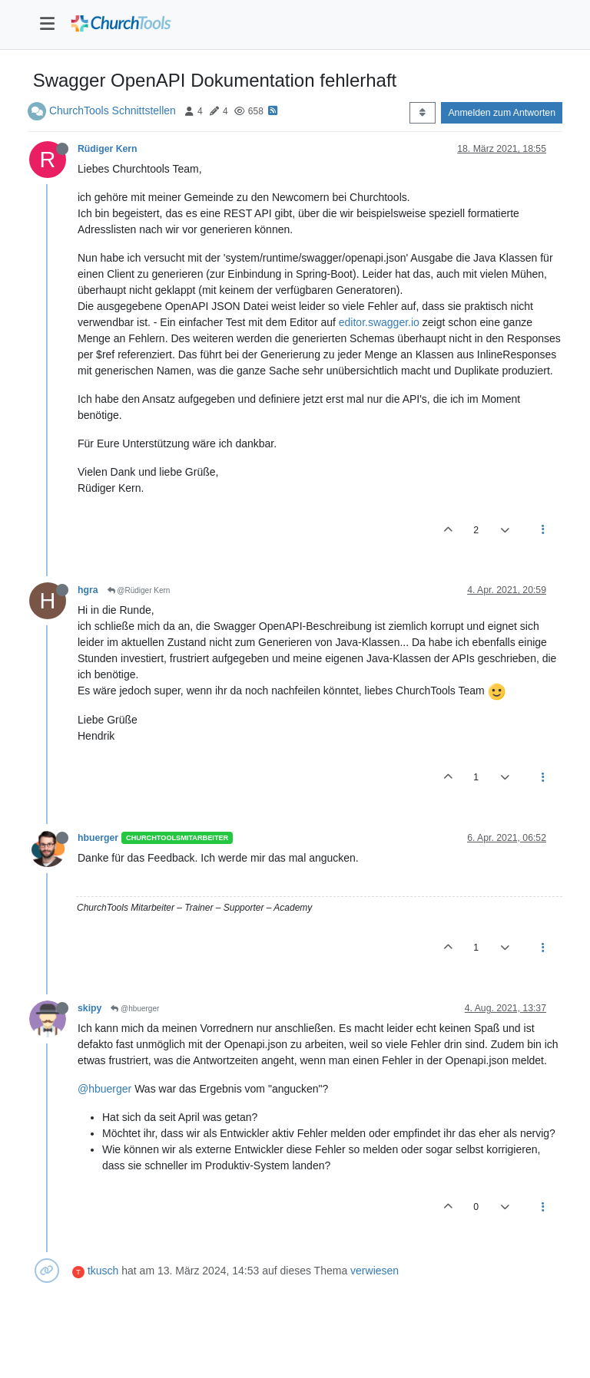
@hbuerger (135, 1008)
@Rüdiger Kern (139, 590)
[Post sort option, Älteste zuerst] (422, 113)
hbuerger (98, 837)
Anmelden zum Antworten (501, 112)
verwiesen (374, 1270)
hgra (88, 590)
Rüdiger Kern (108, 148)
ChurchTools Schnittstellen (112, 110)
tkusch (103, 1270)
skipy (89, 1008)
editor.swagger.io (379, 322)
